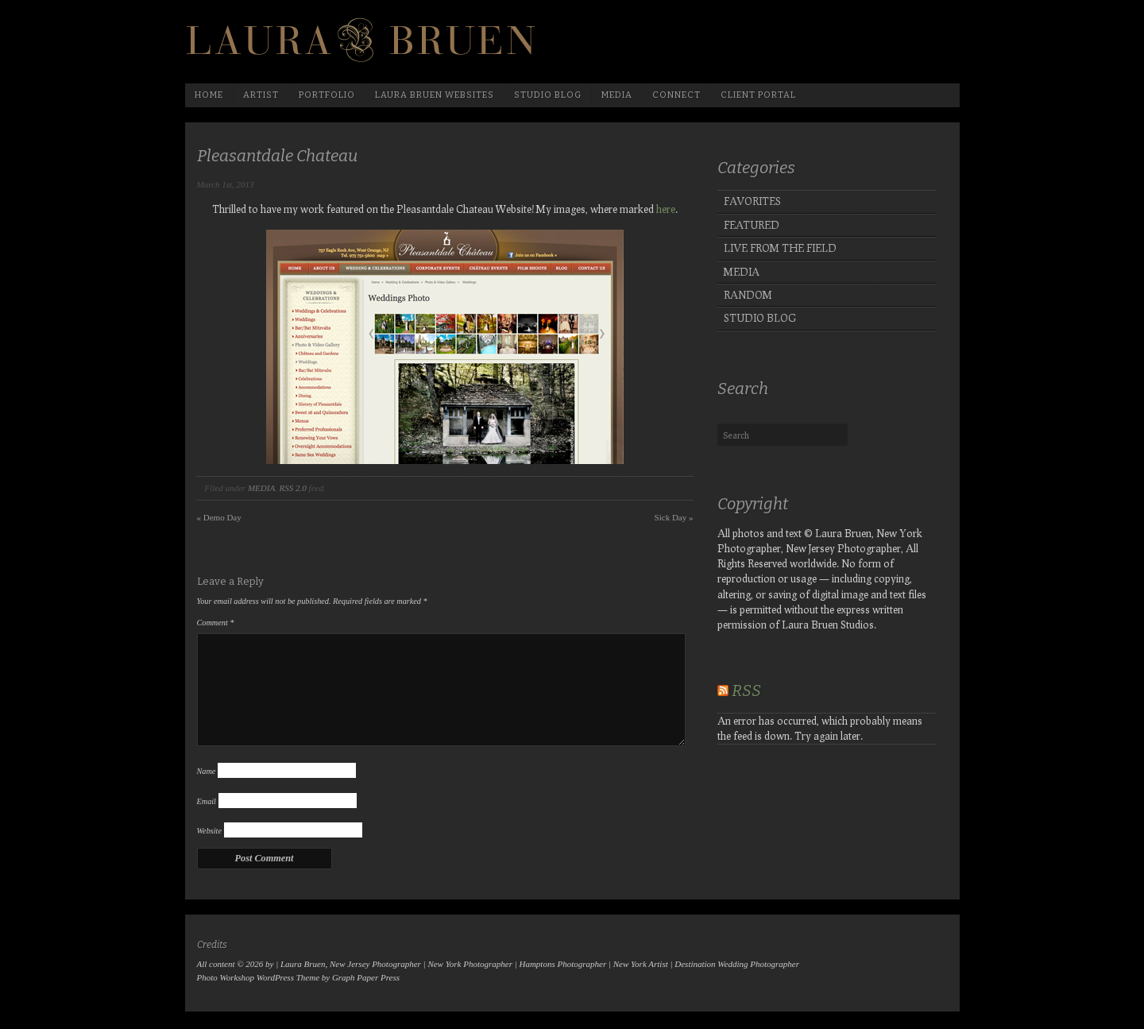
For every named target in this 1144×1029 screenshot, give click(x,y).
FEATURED (751, 225)
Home (209, 95)
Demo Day (219, 517)
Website (209, 830)
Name (206, 771)
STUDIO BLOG (760, 317)
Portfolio (327, 95)
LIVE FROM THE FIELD (780, 248)
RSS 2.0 (293, 488)
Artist (261, 95)
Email (206, 801)
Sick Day (674, 517)
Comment (215, 622)
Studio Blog (548, 95)
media (616, 95)
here (665, 209)
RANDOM (748, 294)
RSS (746, 690)
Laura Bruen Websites (434, 95)
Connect (676, 95)
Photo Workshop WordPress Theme (258, 977)
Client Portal (758, 95)
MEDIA (261, 488)
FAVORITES (752, 201)
